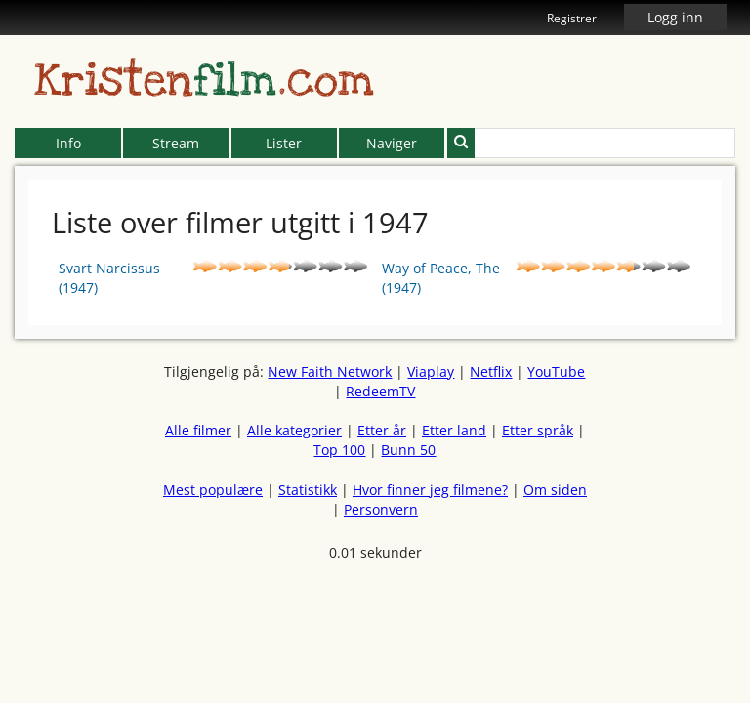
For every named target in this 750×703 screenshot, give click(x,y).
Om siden (555, 489)
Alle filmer (198, 430)
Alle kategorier (294, 430)
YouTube (556, 371)
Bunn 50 (408, 449)
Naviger (391, 143)
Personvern (381, 509)
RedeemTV (380, 391)
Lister (284, 143)
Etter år (381, 430)
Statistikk (307, 489)
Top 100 (339, 449)
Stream (175, 143)
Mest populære (213, 489)
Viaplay (430, 371)
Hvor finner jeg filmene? (430, 489)
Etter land (454, 430)
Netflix (491, 371)
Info (68, 143)
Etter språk (537, 430)
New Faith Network (330, 371)
